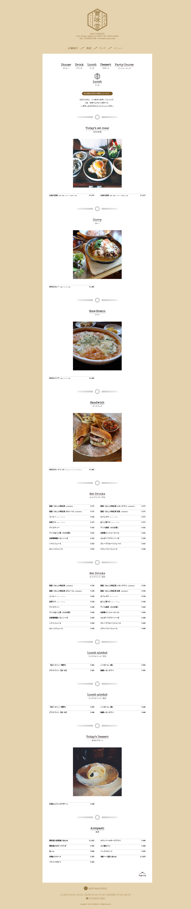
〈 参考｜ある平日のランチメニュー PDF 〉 (97, 106)
